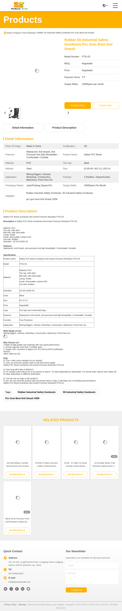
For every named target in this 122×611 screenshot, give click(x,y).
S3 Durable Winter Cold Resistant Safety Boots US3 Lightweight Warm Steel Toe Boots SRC (105, 465)
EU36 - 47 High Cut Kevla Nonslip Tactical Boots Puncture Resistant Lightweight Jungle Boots (75, 465)
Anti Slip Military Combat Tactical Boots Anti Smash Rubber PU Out (17, 465)
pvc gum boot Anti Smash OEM (22, 398)
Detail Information (23, 127)
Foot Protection (29, 33)
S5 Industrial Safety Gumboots (79, 392)
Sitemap (22, 604)
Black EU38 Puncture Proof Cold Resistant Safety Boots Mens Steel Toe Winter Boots (17, 520)
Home (9, 33)
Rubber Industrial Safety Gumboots (36, 392)
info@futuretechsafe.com (19, 582)
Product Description (64, 127)
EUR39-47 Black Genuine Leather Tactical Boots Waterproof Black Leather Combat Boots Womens (46, 465)
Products (17, 33)
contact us (76, 590)
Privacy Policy (10, 604)
